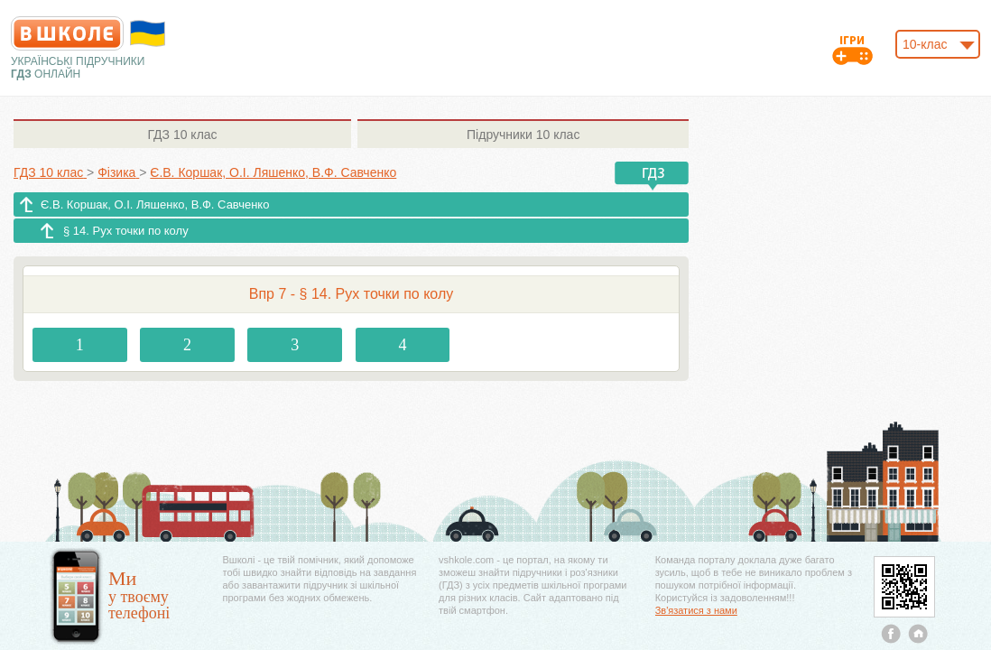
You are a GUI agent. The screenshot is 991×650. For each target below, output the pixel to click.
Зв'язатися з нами (696, 610)
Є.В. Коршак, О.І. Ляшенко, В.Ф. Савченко (155, 204)
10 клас (182, 134)
